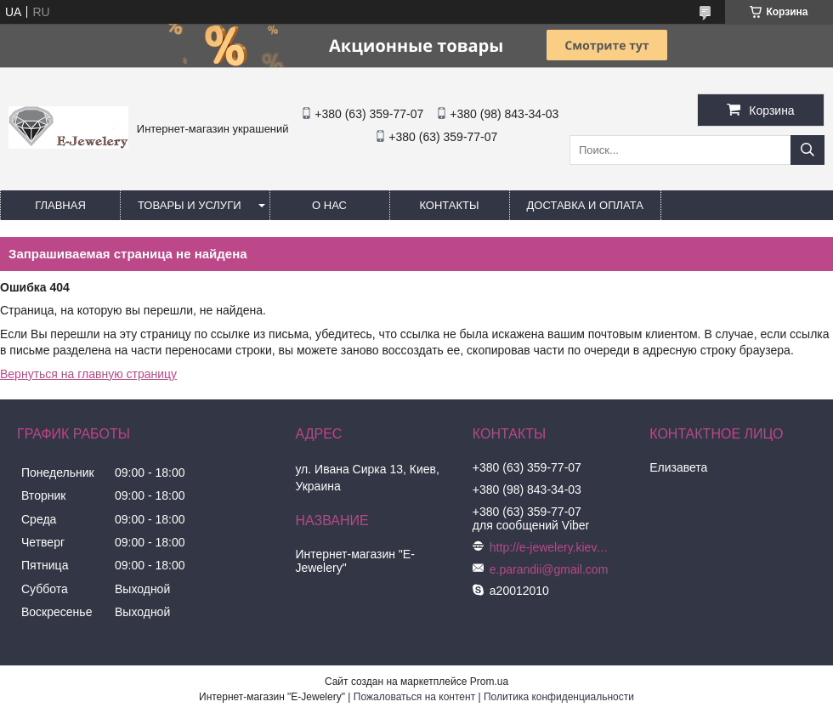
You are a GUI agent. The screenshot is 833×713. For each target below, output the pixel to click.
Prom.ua (489, 682)
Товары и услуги (189, 205)
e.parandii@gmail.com (549, 569)
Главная (60, 205)
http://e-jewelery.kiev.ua (549, 547)
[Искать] (807, 150)
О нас (329, 205)
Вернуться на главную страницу (88, 374)
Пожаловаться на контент (414, 697)
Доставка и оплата (585, 205)
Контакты (449, 205)
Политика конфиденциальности (559, 697)
